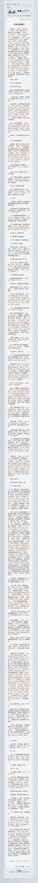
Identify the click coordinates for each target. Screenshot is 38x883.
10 (21, 861)
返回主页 (8, 4)
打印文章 (27, 866)
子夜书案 (14, 4)
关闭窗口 (20, 866)
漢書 (18, 4)
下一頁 (28, 19)
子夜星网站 (19, 870)
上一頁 (25, 19)
